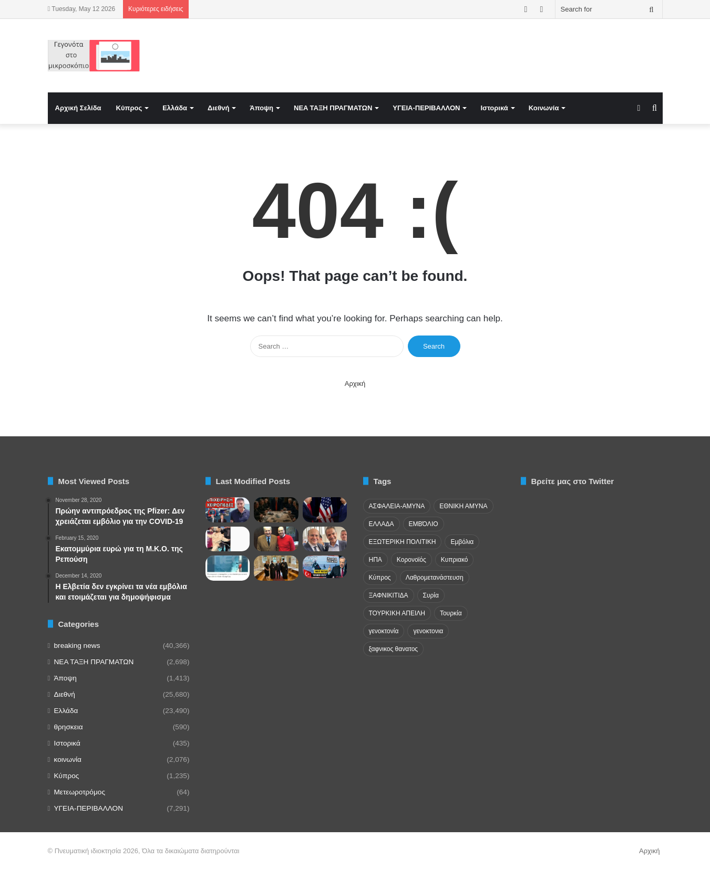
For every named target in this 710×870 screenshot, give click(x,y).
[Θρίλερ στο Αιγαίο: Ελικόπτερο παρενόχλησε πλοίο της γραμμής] (227, 568)
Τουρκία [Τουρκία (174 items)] (451, 613)
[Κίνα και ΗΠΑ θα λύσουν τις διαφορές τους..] (325, 509)
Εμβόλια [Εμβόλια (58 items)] (462, 542)
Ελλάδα (174, 108)
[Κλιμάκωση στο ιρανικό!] (276, 509)
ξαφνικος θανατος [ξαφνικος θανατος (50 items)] (393, 649)
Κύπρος (129, 108)
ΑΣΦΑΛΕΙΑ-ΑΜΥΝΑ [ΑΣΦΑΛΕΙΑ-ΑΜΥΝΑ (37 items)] (397, 506)
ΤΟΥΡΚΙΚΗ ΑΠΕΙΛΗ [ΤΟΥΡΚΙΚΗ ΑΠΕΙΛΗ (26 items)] (397, 613)
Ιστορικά (494, 108)
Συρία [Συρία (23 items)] (431, 595)
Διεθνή (218, 108)
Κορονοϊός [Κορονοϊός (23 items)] (411, 559)
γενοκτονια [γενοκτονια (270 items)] (428, 631)
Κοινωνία (544, 108)
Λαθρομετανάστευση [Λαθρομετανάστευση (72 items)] (435, 577)
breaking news (77, 645)
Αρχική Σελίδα (78, 108)
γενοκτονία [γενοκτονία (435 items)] (384, 631)
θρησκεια (68, 727)
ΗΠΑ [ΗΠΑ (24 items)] (375, 559)
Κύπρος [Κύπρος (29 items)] (380, 577)
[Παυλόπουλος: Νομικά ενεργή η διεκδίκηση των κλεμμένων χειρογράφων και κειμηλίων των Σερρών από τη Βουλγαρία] (276, 568)
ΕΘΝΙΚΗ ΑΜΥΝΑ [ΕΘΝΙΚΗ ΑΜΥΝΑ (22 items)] (463, 506)
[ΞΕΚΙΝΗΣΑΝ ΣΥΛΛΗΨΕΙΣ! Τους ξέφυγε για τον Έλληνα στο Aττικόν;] (227, 509)
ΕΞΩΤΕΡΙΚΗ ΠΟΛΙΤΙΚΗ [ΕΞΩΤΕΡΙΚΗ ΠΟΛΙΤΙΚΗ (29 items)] (402, 542)
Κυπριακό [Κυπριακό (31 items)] (454, 559)
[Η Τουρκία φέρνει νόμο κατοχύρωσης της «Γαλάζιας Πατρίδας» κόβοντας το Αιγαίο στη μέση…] (325, 566)
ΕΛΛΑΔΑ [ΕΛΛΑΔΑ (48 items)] (381, 524)
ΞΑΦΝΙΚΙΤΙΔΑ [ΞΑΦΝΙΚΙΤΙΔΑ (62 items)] (388, 595)
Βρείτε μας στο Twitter (572, 481)
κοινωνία (67, 759)
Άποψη (261, 108)
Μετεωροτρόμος (79, 792)
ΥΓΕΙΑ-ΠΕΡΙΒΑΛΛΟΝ (426, 108)
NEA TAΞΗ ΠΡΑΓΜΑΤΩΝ (333, 108)
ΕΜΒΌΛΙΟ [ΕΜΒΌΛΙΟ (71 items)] (423, 524)
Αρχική (355, 383)
